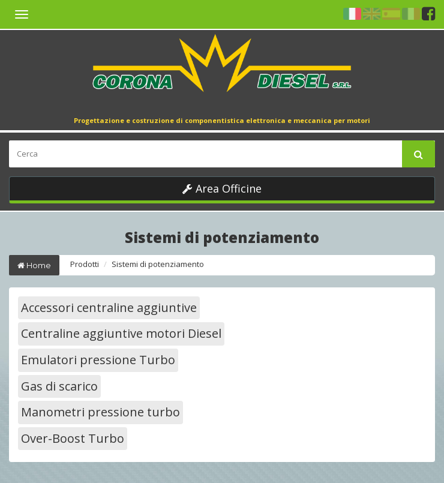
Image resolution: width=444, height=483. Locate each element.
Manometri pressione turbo (100, 412)
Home (34, 265)
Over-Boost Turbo (72, 438)
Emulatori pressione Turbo (98, 360)
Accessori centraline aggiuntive (109, 307)
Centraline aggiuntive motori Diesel (121, 333)
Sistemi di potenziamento (158, 264)
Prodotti (84, 264)
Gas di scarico (59, 386)
